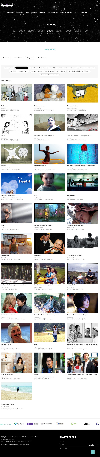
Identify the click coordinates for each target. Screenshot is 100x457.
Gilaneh (36, 374)
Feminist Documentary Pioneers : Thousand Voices (63, 67)
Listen (3, 136)
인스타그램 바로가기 (60, 448)
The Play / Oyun (6, 345)
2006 (50, 31)
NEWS (76, 13)
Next (92, 31)
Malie (35, 345)
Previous (7, 31)
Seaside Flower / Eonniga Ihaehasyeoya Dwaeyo (48, 285)
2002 (12, 31)
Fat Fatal (3, 165)
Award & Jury (17, 58)
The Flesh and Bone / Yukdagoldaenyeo (79, 136)
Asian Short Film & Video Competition (79, 71)
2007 (59, 31)
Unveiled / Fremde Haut (8, 315)
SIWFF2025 (10, 13)
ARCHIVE (84, 13)
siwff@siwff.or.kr (10, 439)
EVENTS (42, 13)
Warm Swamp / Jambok (74, 255)
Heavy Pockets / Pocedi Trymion (44, 136)
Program (29, 58)
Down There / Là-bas (7, 404)
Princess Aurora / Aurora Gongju (77, 315)
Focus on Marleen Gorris (87, 67)
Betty (3, 225)
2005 (41, 31)
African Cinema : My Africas (38, 67)
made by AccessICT (24, 444)
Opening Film (9, 67)
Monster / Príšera (72, 106)
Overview (6, 58)
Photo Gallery (41, 58)
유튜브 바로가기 (66, 448)
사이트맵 (97, 6)
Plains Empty (5, 255)
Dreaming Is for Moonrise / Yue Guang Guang (81, 165)
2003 (22, 31)
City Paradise (71, 195)
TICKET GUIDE (53, 13)
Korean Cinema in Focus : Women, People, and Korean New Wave (48, 71)
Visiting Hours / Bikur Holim (75, 225)
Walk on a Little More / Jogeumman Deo (13, 285)
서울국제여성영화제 (7, 6)
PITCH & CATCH (31, 13)
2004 (31, 31)
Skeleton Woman (39, 106)
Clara (35, 195)
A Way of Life (71, 285)
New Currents (21, 67)
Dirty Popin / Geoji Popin (8, 195)
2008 (69, 31)
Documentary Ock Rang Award (49, 74)
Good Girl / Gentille (7, 374)
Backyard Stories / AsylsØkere (43, 225)
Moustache (37, 255)
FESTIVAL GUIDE (66, 13)
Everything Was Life (40, 165)
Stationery (4, 106)
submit (91, 445)
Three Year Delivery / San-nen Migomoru (46, 315)
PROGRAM (19, 13)
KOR (97, 1)
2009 (78, 31)
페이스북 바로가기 (63, 448)
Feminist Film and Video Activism (18, 71)
